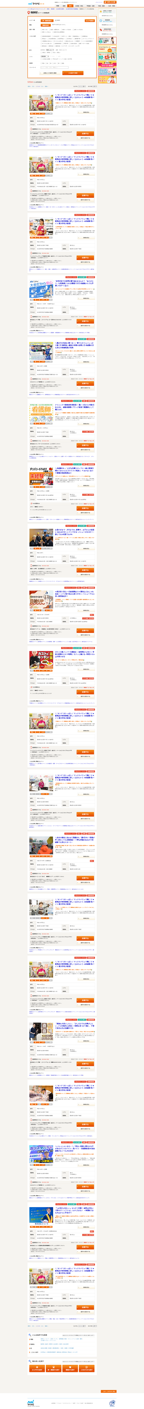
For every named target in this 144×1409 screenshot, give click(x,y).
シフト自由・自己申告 (66, 59)
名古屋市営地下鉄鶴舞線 (72, 9)
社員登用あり (61, 38)
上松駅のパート (41, 581)
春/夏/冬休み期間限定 (59, 32)
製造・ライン (67, 1339)
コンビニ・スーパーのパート (54, 825)
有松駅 (50, 1348)
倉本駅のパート (41, 641)
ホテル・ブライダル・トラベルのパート (56, 1197)
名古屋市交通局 (60, 9)
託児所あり (69, 38)
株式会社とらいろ (74, 1258)
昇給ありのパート (75, 145)
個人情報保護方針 (89, 1403)
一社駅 (61, 1348)
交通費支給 (85, 36)
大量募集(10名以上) (47, 41)
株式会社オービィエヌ (77, 889)
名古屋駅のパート (42, 703)
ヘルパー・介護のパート (54, 456)
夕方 (55, 63)
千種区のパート (33, 703)
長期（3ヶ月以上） (47, 32)
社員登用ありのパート (69, 581)
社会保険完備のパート (71, 763)
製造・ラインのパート (54, 1136)
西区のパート (32, 269)
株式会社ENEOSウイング (73, 394)
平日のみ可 (55, 59)
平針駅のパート (41, 950)
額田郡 (42, 1344)
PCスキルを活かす (58, 41)
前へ (33, 86)
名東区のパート (33, 145)
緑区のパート (32, 519)
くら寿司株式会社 (79, 581)
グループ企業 (80, 1403)
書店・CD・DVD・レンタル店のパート (56, 207)
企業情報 (53, 1403)
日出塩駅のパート (42, 889)
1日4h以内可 (56, 36)
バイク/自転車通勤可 (87, 41)
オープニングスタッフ (88, 38)
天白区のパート (33, 207)
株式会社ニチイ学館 (84, 332)
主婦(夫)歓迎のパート (70, 1011)
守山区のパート (33, 825)
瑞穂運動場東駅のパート (44, 145)
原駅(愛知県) (56, 1348)
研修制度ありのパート (60, 394)
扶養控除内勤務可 (46, 36)
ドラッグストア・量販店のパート (54, 950)
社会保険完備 (52, 38)
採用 (74, 1403)
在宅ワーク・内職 (66, 36)
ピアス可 (65, 46)
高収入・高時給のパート (72, 207)
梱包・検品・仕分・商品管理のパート (59, 1319)
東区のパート (32, 1075)
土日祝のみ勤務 (46, 59)
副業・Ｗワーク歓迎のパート (68, 456)
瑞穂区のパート (33, 581)
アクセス (59, 1403)
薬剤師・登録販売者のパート (53, 1075)
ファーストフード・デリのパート (54, 581)
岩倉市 (46, 1344)
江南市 (60, 1344)
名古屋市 (55, 1344)
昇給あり (44, 38)
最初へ (29, 86)
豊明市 (51, 1344)
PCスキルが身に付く (47, 43)
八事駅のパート (40, 1258)
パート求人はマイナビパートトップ (36, 9)
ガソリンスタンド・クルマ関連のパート (61, 145)
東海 (48, 9)
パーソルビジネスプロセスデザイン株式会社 (81, 1136)
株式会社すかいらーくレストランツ (84, 519)
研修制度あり (76, 36)
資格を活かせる (69, 41)
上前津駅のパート (41, 1075)
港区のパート (32, 1197)
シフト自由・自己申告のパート (73, 641)
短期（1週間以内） (55, 29)
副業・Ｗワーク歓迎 (84, 43)
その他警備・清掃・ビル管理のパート (55, 641)
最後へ (46, 86)
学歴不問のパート (71, 1197)
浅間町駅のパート (41, 1197)
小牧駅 (65, 1348)
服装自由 (58, 46)
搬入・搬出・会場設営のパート (53, 269)
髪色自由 (44, 46)
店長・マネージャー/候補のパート (54, 519)
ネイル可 (71, 46)
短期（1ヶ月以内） (67, 29)
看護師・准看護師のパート (57, 332)
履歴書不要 (77, 38)
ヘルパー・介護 (49, 1339)
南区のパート (32, 1258)
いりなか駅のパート (43, 456)
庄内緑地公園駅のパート (44, 332)
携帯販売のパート (49, 394)
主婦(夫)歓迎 (74, 43)
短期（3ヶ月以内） (78, 29)
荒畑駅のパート (40, 269)
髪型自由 (51, 46)
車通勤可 (78, 41)
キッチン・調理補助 (59, 1339)
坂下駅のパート (41, 763)
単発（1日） (45, 29)
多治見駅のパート (41, 519)
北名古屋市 (66, 1344)
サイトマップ (99, 2)
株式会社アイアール (87, 641)
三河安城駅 (71, 1348)
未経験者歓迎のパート (66, 269)
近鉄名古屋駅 (44, 1348)
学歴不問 (66, 43)
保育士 (42, 1339)
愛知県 (52, 9)
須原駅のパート (41, 207)
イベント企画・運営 (77, 1339)
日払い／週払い (57, 52)
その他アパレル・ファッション (48, 1340)
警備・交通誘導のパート (53, 889)
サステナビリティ (67, 1403)
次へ (42, 86)
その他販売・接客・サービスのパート (55, 763)
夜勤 (63, 63)
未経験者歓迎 (58, 43)
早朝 (43, 63)
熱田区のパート (33, 456)
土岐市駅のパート (42, 1011)
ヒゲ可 (77, 46)
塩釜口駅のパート (42, 825)
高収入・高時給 (46, 52)
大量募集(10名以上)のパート (72, 332)
